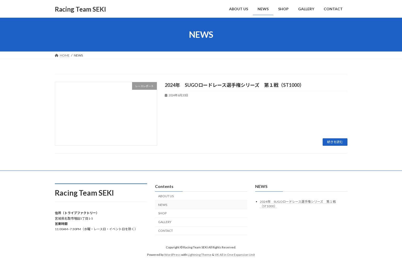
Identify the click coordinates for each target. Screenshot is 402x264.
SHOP (162, 213)
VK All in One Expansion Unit (235, 255)
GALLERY (164, 222)
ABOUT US (166, 196)
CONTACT (165, 231)
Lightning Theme (199, 255)
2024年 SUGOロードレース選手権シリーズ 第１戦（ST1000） (234, 85)
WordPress (172, 255)
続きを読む (335, 142)
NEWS (162, 205)
